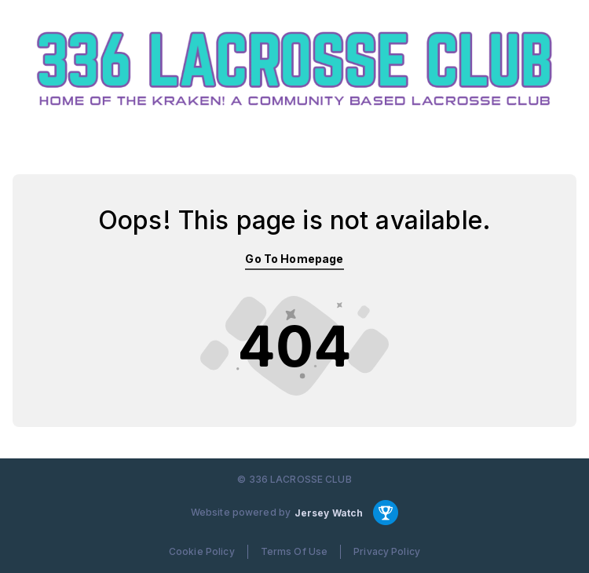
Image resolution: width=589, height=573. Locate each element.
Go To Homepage (294, 258)
